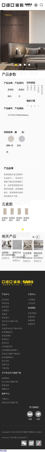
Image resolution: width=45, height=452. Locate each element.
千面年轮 (5, 368)
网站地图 (3, 451)
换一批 (35, 237)
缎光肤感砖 (6, 336)
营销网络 (23, 15)
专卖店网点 (32, 313)
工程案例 (31, 300)
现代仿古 (5, 343)
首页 (1, 15)
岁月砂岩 (5, 300)
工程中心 (15, 15)
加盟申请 (31, 324)
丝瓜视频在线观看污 (10, 350)
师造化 (4, 314)
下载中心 (5, 399)
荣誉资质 (5, 385)
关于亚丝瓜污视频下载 (8, 25)
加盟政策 (31, 320)
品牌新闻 (5, 378)
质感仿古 (5, 339)
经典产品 (5, 364)
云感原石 (5, 310)
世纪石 (4, 325)
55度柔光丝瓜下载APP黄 (12, 328)
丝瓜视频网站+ (8, 357)
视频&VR (5, 389)
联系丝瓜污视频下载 (10, 402)
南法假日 (5, 318)
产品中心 (8, 15)
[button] (16, 65)
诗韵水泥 (5, 303)
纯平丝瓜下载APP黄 (10, 321)
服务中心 (21, 25)
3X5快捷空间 (7, 346)
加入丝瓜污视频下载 (10, 382)
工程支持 (31, 303)
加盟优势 (31, 317)
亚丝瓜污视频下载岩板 (11, 354)
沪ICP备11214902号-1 (19, 437)
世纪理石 (5, 307)
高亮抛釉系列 (7, 332)
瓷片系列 (5, 361)
